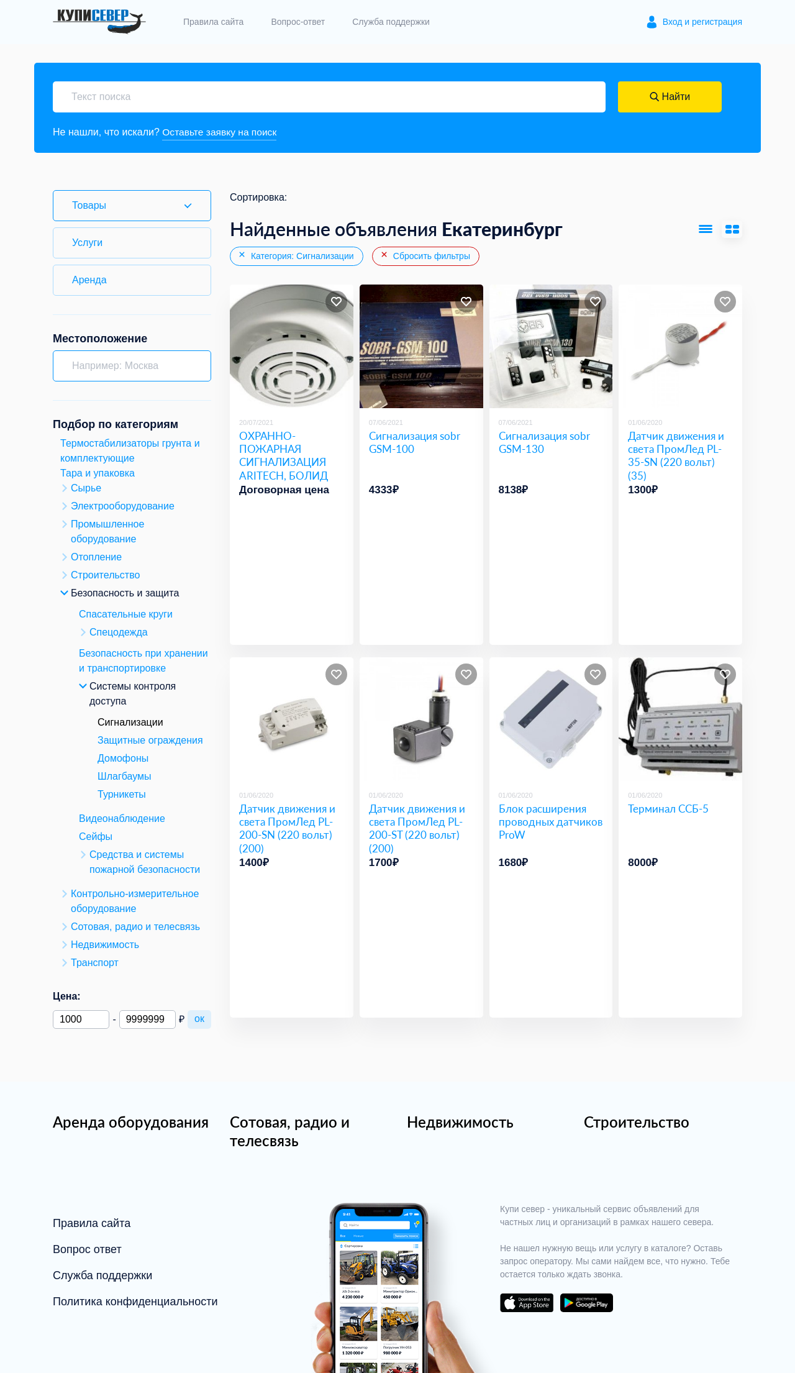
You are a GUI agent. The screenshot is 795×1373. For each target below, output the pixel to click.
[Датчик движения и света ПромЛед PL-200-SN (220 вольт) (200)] (291, 720)
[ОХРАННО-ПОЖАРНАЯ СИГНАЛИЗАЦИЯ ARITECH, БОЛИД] (291, 347)
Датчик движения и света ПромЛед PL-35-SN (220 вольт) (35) (676, 455)
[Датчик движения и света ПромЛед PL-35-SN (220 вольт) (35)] (680, 347)
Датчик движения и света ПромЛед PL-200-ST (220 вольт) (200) (417, 828)
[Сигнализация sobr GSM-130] (551, 347)
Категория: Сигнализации (295, 256)
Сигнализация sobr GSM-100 (414, 442)
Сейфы (95, 836)
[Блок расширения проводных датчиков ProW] (551, 720)
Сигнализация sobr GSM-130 (544, 442)
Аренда (89, 280)
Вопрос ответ (87, 1249)
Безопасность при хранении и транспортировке (143, 660)
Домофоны (123, 758)
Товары (89, 205)
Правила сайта (213, 22)
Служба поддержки (391, 22)
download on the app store (526, 1302)
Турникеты (122, 794)
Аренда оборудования (131, 1122)
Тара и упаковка (97, 473)
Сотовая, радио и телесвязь (290, 1131)
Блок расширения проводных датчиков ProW (550, 822)
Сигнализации (130, 722)
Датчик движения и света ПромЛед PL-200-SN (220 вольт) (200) (287, 828)
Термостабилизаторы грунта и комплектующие (130, 450)
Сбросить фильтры (424, 256)
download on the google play (586, 1302)
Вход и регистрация (702, 22)
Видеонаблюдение (122, 818)
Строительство (636, 1122)
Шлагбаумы (125, 776)
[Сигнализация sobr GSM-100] (421, 347)
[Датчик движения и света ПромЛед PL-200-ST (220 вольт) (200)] (421, 720)
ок (199, 1018)
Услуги (87, 242)
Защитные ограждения (150, 740)
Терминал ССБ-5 (668, 808)
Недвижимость (460, 1122)
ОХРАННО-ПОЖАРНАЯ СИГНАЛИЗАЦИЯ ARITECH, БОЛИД (283, 455)
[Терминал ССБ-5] (680, 720)
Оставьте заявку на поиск (220, 132)
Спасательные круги (126, 614)
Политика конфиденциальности (135, 1301)
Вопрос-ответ (298, 22)
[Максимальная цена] (147, 1019)
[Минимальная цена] (81, 1019)
